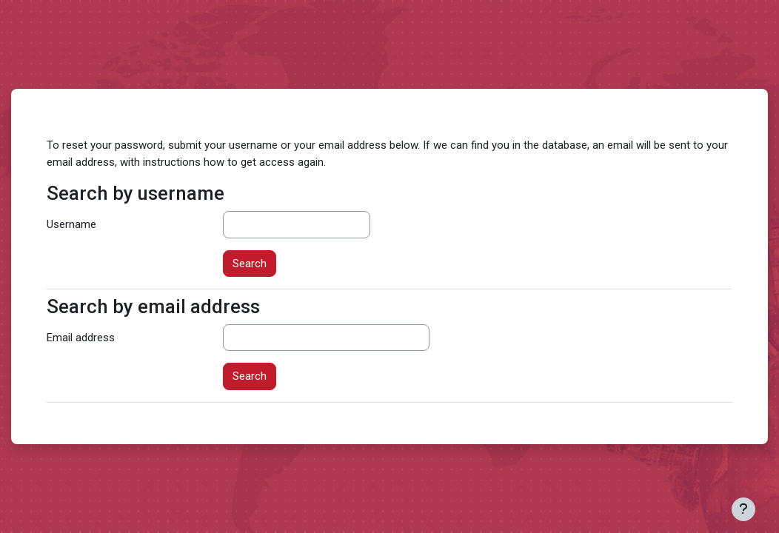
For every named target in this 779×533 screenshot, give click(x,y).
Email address (81, 337)
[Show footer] (743, 509)
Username (71, 224)
